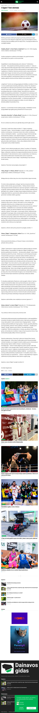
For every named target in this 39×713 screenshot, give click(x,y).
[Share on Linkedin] (33, 34)
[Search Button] (37, 2)
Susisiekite (24, 712)
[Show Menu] (1, 2)
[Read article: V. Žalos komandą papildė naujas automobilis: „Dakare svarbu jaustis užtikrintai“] (19, 524)
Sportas (5, 5)
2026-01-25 (3, 509)
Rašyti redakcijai (4, 712)
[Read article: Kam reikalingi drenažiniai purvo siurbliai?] (3, 594)
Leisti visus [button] (31, 708)
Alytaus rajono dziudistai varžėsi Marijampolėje (12, 442)
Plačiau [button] (18, 700)
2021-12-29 (9, 595)
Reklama (18, 712)
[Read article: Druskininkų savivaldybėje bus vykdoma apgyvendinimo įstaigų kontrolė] (3, 604)
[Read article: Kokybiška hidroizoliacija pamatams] (3, 585)
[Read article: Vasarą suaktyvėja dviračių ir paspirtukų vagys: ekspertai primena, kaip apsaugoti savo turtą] (3, 589)
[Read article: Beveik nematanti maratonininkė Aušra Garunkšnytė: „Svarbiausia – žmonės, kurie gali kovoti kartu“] (19, 395)
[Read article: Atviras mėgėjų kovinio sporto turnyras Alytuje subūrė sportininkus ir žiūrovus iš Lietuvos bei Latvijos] (19, 460)
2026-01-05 (3, 540)
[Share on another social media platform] (36, 34)
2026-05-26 (9, 685)
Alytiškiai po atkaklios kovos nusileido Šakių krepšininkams (14, 570)
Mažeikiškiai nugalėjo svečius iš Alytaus (10, 507)
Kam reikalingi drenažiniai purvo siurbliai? (15, 593)
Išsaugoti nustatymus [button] (21, 708)
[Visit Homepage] (19, 2)
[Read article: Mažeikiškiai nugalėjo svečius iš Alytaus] (19, 493)
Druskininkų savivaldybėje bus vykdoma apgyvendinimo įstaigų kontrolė (20, 602)
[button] (18, 702)
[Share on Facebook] (8, 34)
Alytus (3, 440)
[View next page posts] (21, 577)
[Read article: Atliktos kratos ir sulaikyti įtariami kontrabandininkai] (3, 689)
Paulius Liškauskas (4, 10)
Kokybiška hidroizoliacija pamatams (14, 583)
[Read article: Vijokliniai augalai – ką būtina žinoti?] (3, 599)
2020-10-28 (9, 599)
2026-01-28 (3, 477)
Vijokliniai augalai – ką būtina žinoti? (14, 598)
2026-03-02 (3, 444)
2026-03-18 (3, 412)
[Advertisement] (19, 657)
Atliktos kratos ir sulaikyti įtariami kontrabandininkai (17, 688)
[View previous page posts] (18, 577)
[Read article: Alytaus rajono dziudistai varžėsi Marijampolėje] (19, 428)
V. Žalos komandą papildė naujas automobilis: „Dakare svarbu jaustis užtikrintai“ (19, 539)
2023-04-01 (12, 10)
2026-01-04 (3, 572)
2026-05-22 (9, 689)
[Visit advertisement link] (19, 619)
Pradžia (2, 5)
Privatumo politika (12, 712)
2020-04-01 (9, 604)
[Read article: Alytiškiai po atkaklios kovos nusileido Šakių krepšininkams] (19, 556)
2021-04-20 (9, 585)
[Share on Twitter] (24, 34)
